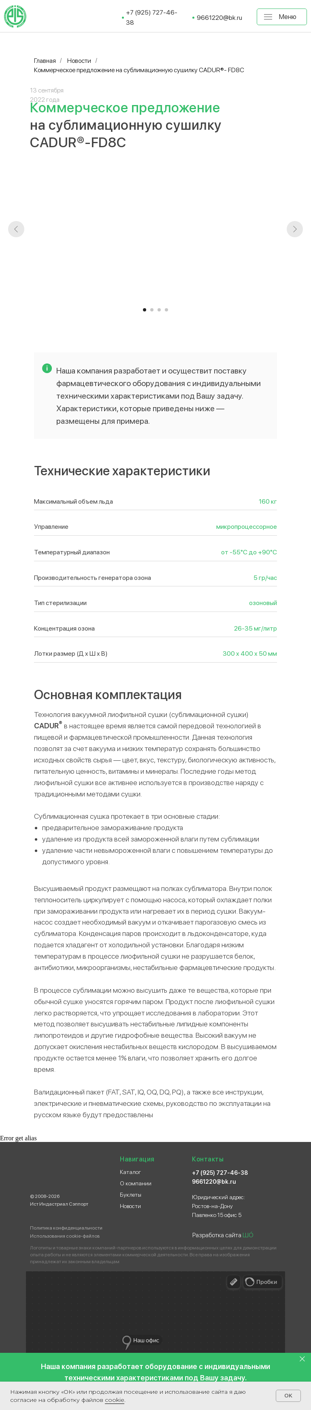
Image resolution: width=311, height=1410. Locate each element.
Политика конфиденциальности (66, 1228)
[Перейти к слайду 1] (144, 309)
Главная (45, 60)
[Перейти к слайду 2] (151, 309)
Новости (79, 60)
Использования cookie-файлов (65, 1236)
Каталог (130, 1172)
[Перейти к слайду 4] (166, 309)
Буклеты (130, 1194)
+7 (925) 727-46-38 (220, 1173)
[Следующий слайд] (295, 229)
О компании (135, 1183)
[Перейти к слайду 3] (159, 309)
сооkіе (114, 1400)
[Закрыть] (302, 1359)
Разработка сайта (222, 1235)
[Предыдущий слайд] (16, 229)
